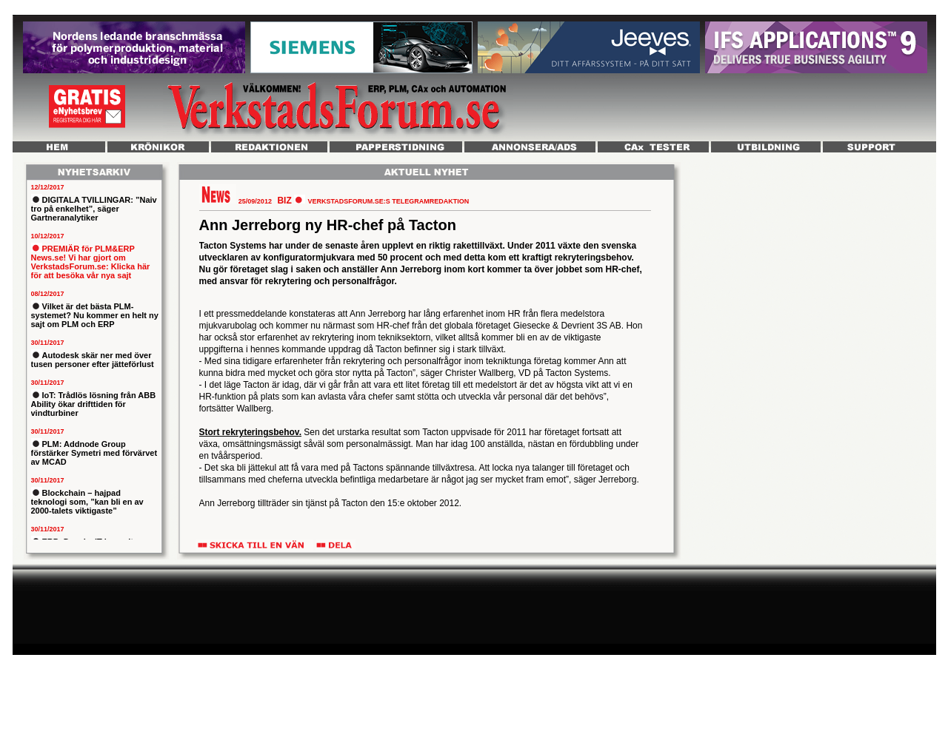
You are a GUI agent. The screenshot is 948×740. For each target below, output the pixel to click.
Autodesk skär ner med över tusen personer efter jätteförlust (92, 360)
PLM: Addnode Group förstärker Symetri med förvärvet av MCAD (94, 453)
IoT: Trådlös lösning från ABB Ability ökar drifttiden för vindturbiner (93, 404)
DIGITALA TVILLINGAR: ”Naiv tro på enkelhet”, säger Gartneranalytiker (94, 208)
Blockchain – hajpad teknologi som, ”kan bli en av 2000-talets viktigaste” (87, 501)
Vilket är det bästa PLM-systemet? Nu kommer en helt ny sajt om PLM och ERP (94, 315)
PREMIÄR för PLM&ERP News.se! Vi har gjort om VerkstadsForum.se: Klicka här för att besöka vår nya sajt (90, 262)
